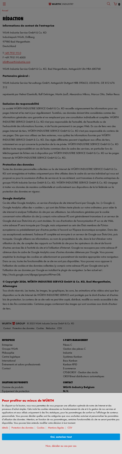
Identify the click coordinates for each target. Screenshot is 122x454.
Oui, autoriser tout (61, 437)
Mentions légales (56, 428)
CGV (70, 428)
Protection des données (22, 428)
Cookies (40, 428)
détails (5, 428)
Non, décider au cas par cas (61, 446)
